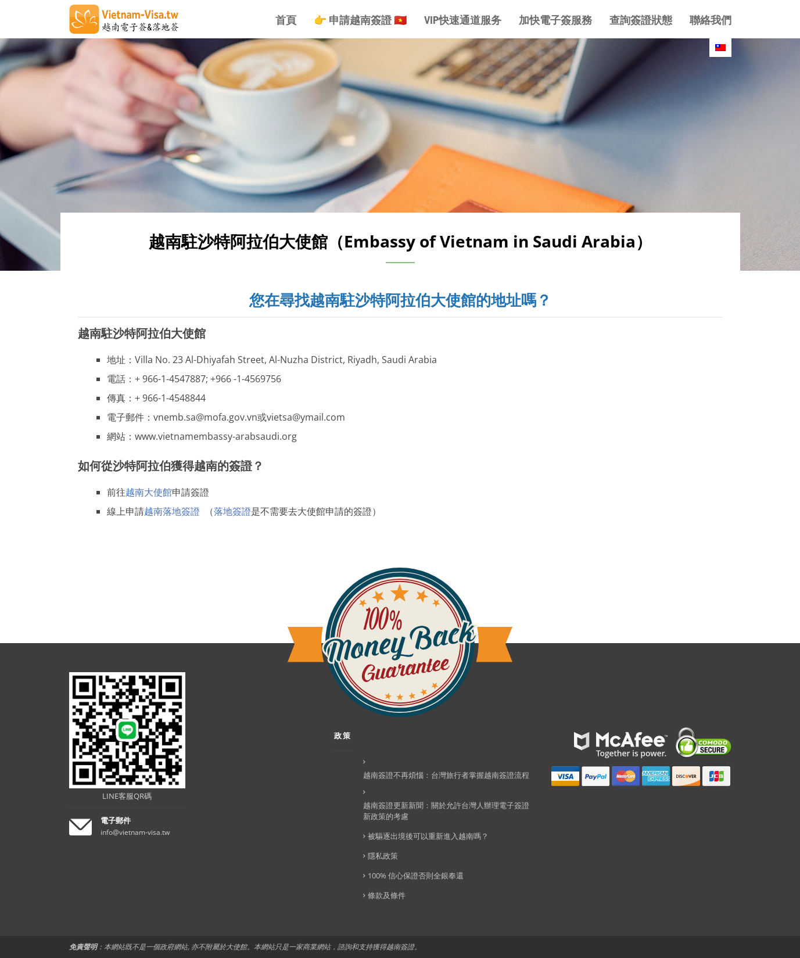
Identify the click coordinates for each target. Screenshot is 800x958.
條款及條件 (387, 895)
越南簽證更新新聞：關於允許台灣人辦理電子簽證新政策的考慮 (446, 810)
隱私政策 (383, 856)
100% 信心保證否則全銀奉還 (416, 875)
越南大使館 (148, 492)
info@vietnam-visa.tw (135, 832)
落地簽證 (232, 511)
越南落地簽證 (172, 511)
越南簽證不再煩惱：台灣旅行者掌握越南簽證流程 (446, 775)
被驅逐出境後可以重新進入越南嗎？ (428, 836)
